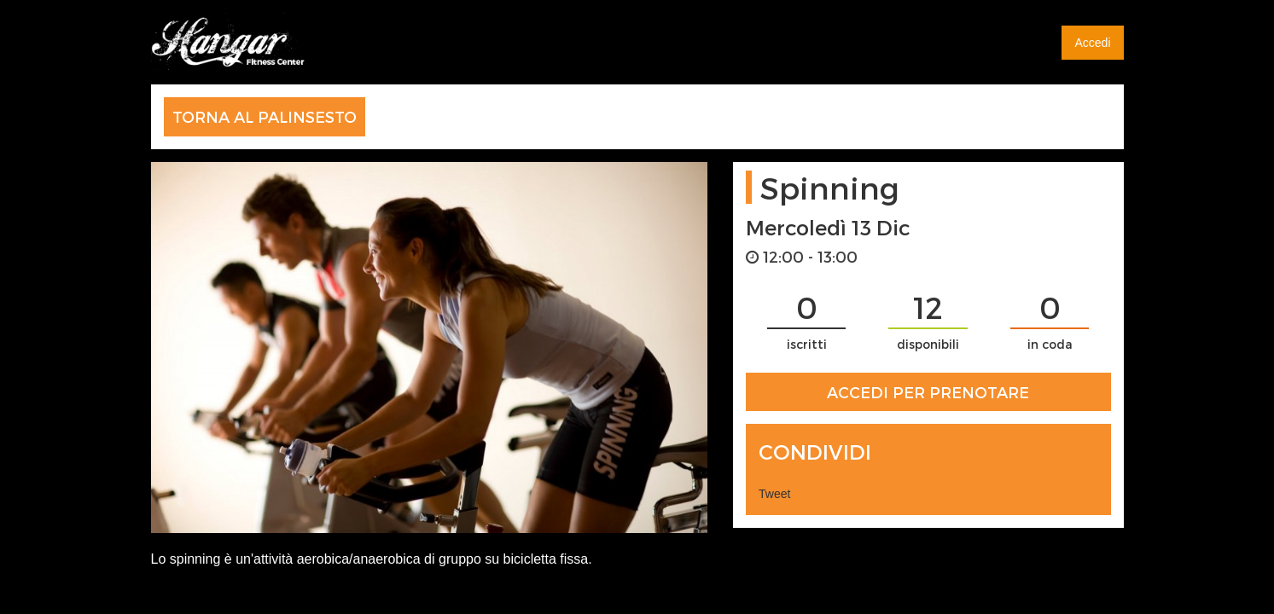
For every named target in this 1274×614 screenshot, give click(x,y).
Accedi (1092, 42)
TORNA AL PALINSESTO (264, 116)
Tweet (774, 494)
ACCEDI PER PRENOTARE (928, 392)
